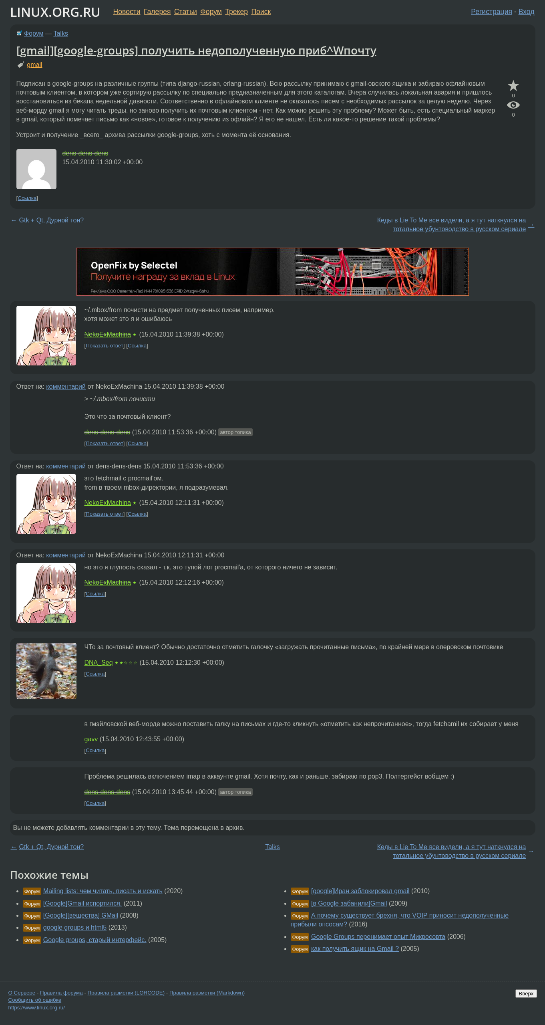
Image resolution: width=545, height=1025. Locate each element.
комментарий (66, 386)
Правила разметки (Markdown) (207, 993)
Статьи (185, 12)
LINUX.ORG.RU (55, 11)
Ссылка (27, 198)
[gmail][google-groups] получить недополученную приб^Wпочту (196, 50)
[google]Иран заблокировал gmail (360, 891)
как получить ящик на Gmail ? (355, 948)
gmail (34, 64)
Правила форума (61, 993)
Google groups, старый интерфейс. (95, 939)
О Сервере (22, 993)
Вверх (526, 994)
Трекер (236, 12)
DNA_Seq (98, 662)
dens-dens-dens (85, 153)
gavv (91, 739)
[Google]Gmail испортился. (82, 903)
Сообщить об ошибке (35, 1000)
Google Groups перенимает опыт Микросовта (378, 936)
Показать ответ (104, 346)
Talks (60, 33)
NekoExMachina (107, 334)
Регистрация (491, 12)
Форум (210, 12)
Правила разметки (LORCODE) (126, 993)
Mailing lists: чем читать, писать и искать (103, 891)
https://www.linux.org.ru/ (36, 1008)
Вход (527, 12)
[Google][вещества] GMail (80, 915)
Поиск (261, 12)
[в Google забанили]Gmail (349, 903)
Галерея (157, 12)
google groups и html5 (75, 927)
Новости (127, 12)
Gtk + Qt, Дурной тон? (51, 220)
